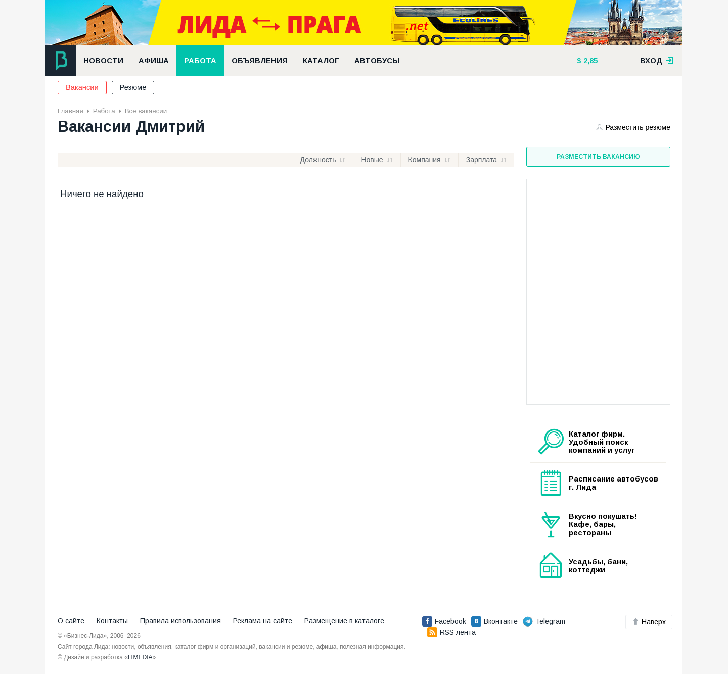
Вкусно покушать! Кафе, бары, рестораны (603, 524)
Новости (103, 61)
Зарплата (481, 160)
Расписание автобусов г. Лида (613, 483)
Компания (424, 160)
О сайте (71, 621)
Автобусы (376, 61)
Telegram (544, 621)
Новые (372, 160)
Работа (200, 61)
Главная (70, 111)
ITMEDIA (140, 657)
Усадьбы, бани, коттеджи (598, 566)
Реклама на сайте (262, 621)
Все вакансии (146, 111)
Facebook (444, 621)
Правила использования (180, 621)
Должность (318, 160)
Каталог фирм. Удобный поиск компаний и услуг (601, 442)
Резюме (133, 87)
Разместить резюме (633, 127)
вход (656, 61)
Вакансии (82, 87)
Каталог (321, 61)
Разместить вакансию (598, 156)
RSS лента (451, 632)
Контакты (112, 621)
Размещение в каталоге (344, 621)
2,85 (589, 61)
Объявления (260, 61)
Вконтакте (494, 621)
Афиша (154, 61)
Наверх (649, 622)
